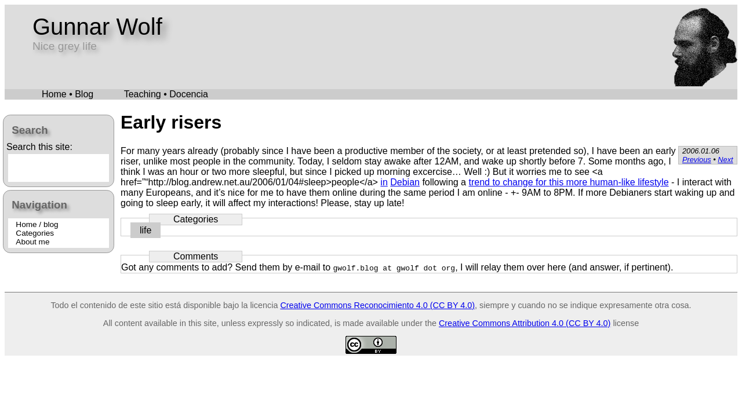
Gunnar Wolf (97, 26)
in (383, 182)
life (145, 230)
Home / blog (37, 224)
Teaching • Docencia (166, 94)
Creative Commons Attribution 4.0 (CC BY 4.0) (524, 323)
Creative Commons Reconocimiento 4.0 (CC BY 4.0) (377, 305)
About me (32, 241)
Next (725, 159)
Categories (35, 233)
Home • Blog (67, 94)
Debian (405, 182)
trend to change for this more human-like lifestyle (568, 182)
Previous (696, 159)
